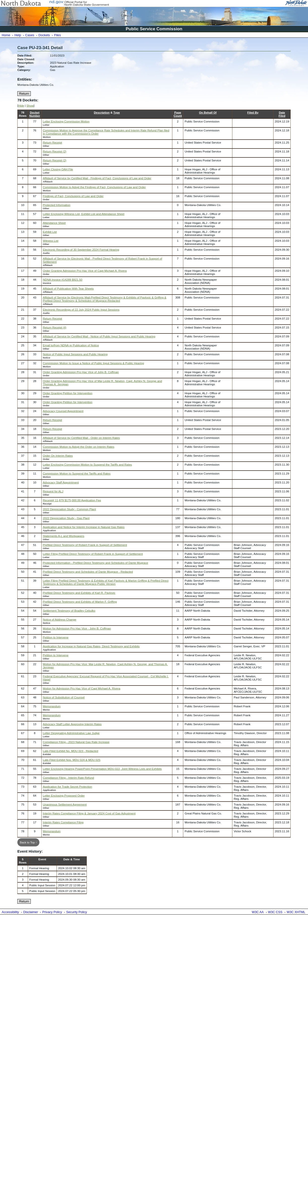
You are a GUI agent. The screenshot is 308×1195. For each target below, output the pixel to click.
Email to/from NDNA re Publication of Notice (71, 345)
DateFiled (281, 114)
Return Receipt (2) (54, 151)
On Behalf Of (207, 112)
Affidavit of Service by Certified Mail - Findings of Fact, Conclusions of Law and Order (97, 178)
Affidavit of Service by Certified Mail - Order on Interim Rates (81, 437)
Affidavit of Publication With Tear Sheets (68, 288)
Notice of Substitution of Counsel (64, 697)
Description (102, 112)
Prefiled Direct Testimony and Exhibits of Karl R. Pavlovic (79, 592)
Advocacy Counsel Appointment (63, 411)
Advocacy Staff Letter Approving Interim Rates (72, 724)
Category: (24, 69)
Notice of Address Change (59, 619)
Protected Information (56, 205)
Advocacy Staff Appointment (61, 482)
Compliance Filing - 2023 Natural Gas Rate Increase (76, 742)
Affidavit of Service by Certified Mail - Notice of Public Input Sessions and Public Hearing (99, 336)
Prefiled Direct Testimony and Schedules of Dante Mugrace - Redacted (88, 571)
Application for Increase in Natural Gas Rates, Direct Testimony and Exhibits (91, 646)
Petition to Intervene (55, 637)
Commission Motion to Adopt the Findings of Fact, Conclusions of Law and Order (94, 187)
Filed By (252, 112)
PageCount (178, 114)
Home (6, 35)
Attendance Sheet (54, 222)
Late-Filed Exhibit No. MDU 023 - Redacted (70, 750)
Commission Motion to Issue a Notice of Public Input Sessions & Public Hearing (93, 363)
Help (17, 35)
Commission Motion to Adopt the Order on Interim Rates (78, 446)
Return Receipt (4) (54, 327)
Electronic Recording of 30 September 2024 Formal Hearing (81, 249)
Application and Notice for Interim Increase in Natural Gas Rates (83, 527)
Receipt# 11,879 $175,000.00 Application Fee (72, 500)
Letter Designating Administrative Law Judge (71, 733)
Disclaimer (30, 912)
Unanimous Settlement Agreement (65, 804)
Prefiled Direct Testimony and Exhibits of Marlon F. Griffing (80, 601)
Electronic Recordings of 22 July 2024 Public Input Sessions (81, 309)
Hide (21, 105)
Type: (21, 66)
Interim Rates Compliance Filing (63, 822)
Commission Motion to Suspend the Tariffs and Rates (77, 473)
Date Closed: (26, 59)
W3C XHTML (296, 912)
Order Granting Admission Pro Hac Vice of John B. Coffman (81, 372)
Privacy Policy (52, 912)
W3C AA (258, 912)
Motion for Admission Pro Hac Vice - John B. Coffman (77, 628)
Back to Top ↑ (28, 842)
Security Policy (76, 912)
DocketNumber (34, 114)
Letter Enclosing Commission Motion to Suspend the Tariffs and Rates (87, 464)
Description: (25, 62)
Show (30, 105)
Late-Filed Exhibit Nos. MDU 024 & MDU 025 (71, 759)
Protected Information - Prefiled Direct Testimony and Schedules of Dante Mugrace (95, 562)
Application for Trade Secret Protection (67, 786)
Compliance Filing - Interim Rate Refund (68, 777)
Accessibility (10, 912)
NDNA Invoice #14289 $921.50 (62, 279)
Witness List (51, 240)
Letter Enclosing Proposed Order (64, 795)
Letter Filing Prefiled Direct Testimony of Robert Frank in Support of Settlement (93, 553)
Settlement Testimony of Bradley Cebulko (69, 610)
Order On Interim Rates (58, 455)
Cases (29, 35)
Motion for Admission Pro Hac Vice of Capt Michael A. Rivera (81, 688)
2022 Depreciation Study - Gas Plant (66, 518)
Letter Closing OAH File (58, 169)
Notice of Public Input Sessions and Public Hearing (75, 354)
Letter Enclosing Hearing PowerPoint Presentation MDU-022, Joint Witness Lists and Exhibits (102, 768)
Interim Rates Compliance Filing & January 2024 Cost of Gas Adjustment (89, 813)
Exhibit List (50, 231)
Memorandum (52, 706)
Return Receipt (52, 142)
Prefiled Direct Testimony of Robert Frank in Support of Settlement (85, 544)
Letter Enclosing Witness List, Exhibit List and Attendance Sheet (83, 213)
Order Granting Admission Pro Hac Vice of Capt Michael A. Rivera (85, 270)
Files (57, 35)
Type (116, 112)
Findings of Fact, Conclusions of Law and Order (73, 196)
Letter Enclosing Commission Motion (66, 121)
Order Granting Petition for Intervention (67, 393)
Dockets (44, 35)
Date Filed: (24, 55)
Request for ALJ (53, 491)
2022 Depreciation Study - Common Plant (69, 509)
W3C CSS (275, 912)
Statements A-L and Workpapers (63, 536)
